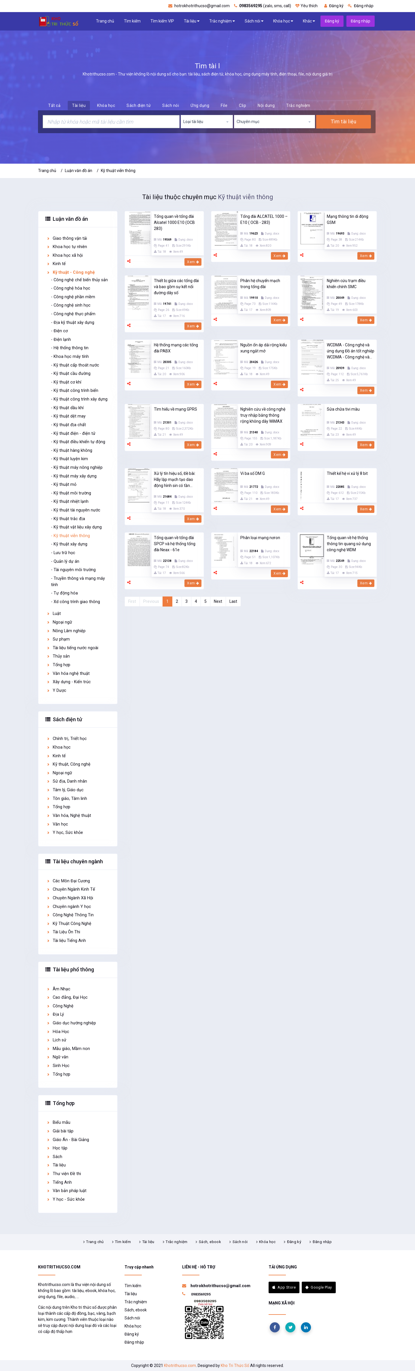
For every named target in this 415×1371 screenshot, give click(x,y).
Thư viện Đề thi (63, 1173)
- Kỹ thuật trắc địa (68, 518)
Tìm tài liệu (343, 121)
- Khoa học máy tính (70, 356)
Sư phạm (58, 639)
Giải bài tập (59, 1131)
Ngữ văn (57, 1057)
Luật (53, 613)
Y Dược (56, 690)
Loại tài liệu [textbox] (193, 121)
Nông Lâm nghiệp (66, 630)
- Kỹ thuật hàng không (71, 450)
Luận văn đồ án (78, 170)
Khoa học (58, 747)
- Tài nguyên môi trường (73, 569)
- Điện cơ (59, 330)
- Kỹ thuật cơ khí (66, 382)
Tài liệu (191, 21)
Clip (242, 105)
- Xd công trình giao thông (75, 601)
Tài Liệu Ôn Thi (63, 932)
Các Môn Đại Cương (68, 881)
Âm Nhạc (58, 989)
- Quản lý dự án (65, 561)
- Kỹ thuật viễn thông (70, 535)
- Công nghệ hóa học (70, 288)
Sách (54, 1156)
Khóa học (283, 21)
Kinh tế (56, 263)
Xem (193, 262)
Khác (309, 21)
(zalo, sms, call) (262, 5)
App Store (284, 1287)
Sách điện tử (139, 105)
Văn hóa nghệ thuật (68, 673)
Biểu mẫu (58, 1122)
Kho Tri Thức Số (235, 1365)
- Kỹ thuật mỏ (63, 484)
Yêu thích (306, 5)
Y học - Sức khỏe (65, 1199)
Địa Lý (55, 1014)
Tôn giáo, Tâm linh (66, 798)
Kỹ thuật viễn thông (118, 170)
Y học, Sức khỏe (64, 832)
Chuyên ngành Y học (68, 906)
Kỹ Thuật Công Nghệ (68, 923)
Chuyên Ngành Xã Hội (69, 898)
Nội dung (266, 105)
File (224, 105)
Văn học (57, 824)
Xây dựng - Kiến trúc (68, 681)
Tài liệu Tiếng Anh (66, 940)
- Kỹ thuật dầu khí (67, 407)
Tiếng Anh (59, 1182)
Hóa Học (57, 1031)
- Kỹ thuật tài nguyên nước (75, 510)
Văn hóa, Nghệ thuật (68, 815)
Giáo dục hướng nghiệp (71, 1023)
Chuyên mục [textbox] (248, 121)
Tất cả (54, 105)
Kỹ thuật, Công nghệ (68, 764)
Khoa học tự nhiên (66, 246)
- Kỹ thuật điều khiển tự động (78, 441)
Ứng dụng (199, 105)
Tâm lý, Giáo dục (65, 790)
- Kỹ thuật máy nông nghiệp (77, 467)
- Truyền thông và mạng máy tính (78, 581)
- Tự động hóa (64, 593)
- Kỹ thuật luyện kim (69, 458)
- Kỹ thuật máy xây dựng (74, 476)
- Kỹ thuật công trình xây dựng (79, 399)
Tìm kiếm (132, 21)
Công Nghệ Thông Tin (70, 915)
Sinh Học (57, 1065)
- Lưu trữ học (63, 552)
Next (218, 601)
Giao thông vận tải (66, 238)
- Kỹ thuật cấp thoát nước (75, 365)
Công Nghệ (59, 1006)
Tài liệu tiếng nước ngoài (72, 647)
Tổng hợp (58, 664)
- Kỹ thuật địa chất (68, 424)
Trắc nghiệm (222, 21)
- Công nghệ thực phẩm (73, 313)
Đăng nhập (360, 5)
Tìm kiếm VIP (162, 21)
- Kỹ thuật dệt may (68, 416)
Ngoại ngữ (59, 622)
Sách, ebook (210, 1242)
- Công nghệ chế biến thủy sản (79, 279)
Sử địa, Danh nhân (66, 781)
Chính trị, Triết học (66, 738)
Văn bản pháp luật (66, 1190)
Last (233, 601)
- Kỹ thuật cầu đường (70, 373)
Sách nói (254, 21)
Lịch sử (56, 1040)
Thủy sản (58, 656)
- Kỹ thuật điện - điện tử (73, 433)
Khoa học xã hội (64, 255)
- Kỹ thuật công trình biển (74, 390)
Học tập (56, 1148)
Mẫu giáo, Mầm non (68, 1048)
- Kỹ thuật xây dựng (69, 544)
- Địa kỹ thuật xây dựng (72, 322)
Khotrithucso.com (180, 1365)
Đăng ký (334, 5)
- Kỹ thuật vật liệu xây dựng (76, 527)
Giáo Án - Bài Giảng (67, 1139)
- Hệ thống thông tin (69, 347)
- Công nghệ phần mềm (73, 296)
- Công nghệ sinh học (70, 305)
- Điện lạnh (61, 339)
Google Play (318, 1287)
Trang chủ (105, 21)
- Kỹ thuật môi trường (71, 493)
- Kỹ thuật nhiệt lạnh (69, 501)
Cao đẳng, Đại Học (67, 997)
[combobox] (207, 121)
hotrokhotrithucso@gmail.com (199, 5)
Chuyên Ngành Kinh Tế (70, 889)
